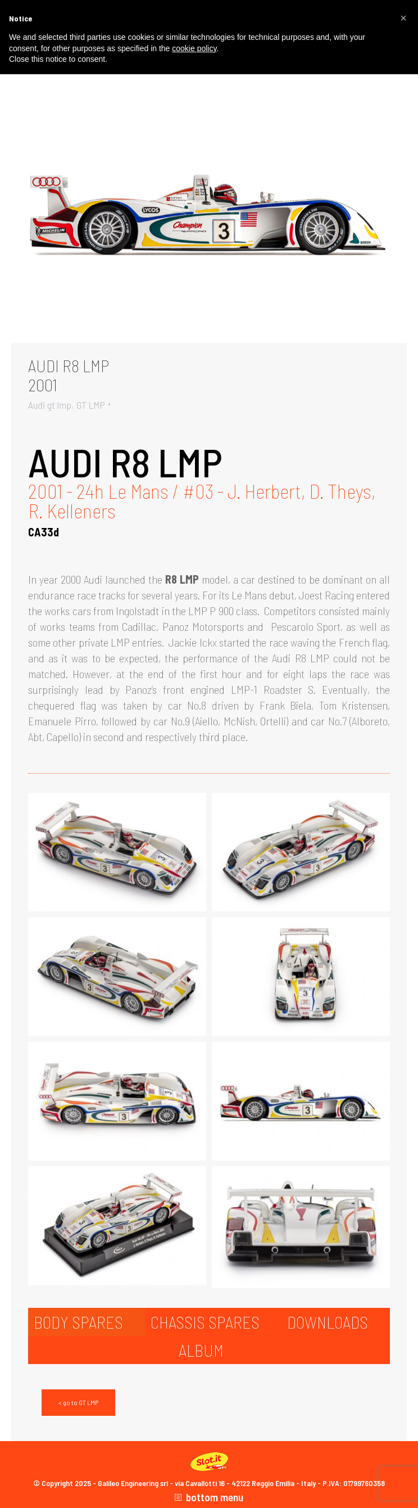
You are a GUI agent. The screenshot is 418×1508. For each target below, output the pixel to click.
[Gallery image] (209, 211)
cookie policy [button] (194, 48)
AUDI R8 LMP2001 (68, 375)
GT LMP (90, 405)
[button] (403, 18)
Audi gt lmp (49, 405)
